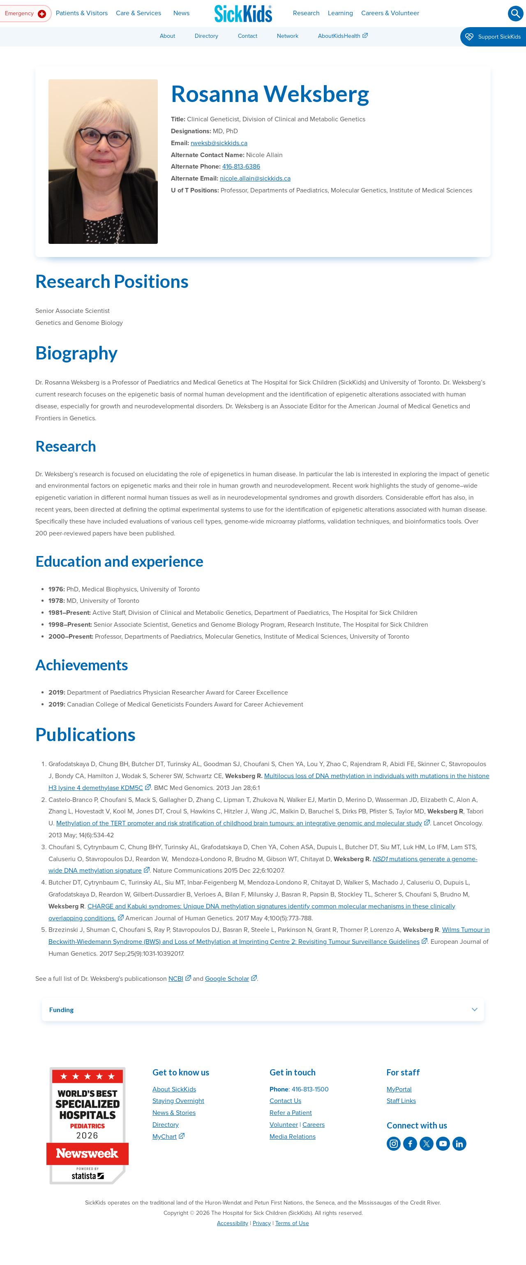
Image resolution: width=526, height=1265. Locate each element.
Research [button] (306, 13)
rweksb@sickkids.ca (219, 143)
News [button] (181, 13)
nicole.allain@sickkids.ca (255, 178)
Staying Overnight (178, 1101)
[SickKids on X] (427, 1144)
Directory (206, 35)
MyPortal (399, 1089)
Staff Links (401, 1101)
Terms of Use (292, 1223)
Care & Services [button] (138, 13)
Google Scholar (227, 979)
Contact (247, 35)
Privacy (262, 1223)
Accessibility (232, 1223)
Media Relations (293, 1137)
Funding (61, 1009)
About (167, 35)
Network (287, 35)
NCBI (175, 979)
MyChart (164, 1137)
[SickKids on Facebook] (410, 1144)
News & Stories (174, 1113)
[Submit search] (515, 13)
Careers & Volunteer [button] (390, 13)
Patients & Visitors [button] (82, 13)
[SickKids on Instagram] (394, 1144)
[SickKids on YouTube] (443, 1144)
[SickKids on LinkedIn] (459, 1144)
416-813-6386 (241, 166)
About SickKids (174, 1089)
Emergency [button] (25, 14)
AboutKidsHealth (339, 35)
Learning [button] (340, 13)
